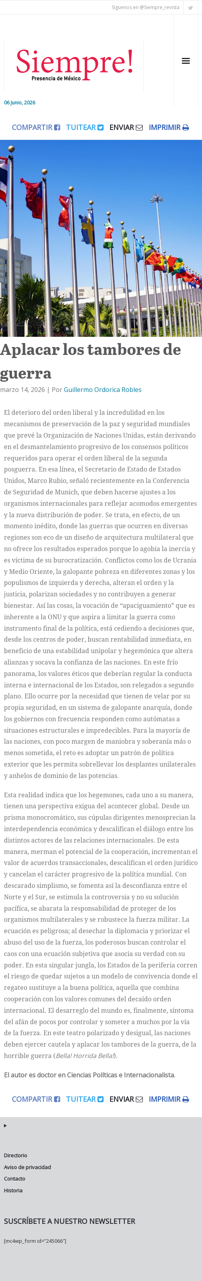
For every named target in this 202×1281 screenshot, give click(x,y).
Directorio (15, 1155)
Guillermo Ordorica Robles (103, 389)
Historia (13, 1190)
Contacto (14, 1178)
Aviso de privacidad (27, 1167)
